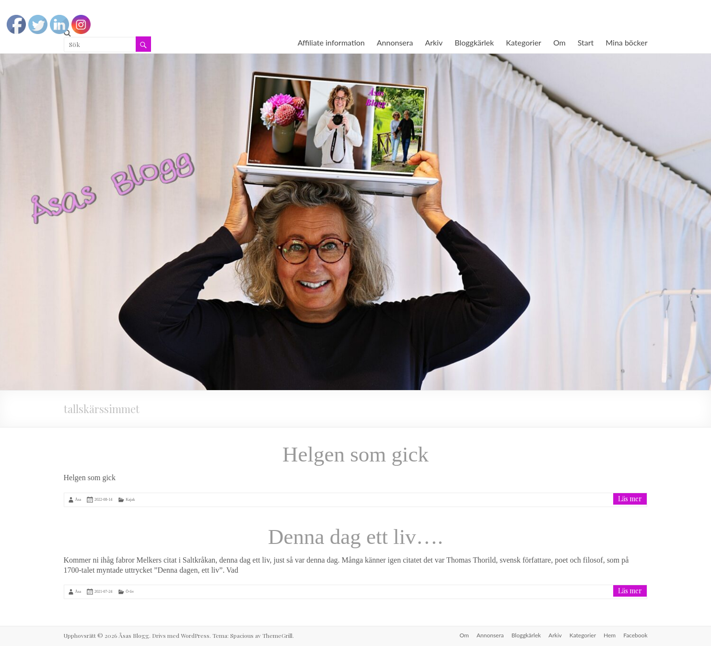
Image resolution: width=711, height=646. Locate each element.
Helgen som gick (355, 454)
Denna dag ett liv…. (355, 537)
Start (586, 42)
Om (559, 42)
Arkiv (434, 42)
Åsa (78, 499)
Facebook (635, 635)
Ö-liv (130, 591)
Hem (610, 635)
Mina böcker (626, 42)
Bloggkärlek (474, 42)
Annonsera (395, 42)
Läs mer (630, 498)
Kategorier (523, 42)
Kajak (130, 499)
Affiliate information (331, 42)
